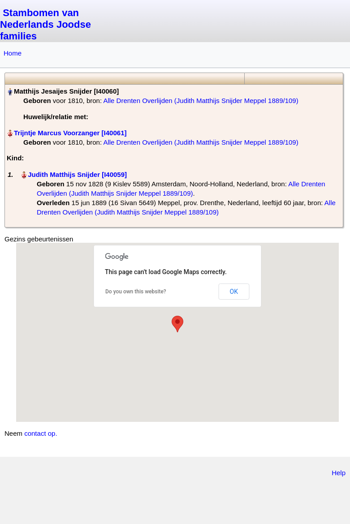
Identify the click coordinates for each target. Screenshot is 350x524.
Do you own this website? (135, 291)
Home (13, 53)
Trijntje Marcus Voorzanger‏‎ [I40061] (70, 133)
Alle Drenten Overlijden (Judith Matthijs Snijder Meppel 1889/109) (200, 100)
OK (234, 291)
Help (339, 473)
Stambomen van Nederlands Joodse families (45, 24)
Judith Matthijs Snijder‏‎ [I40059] (77, 174)
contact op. (40, 433)
